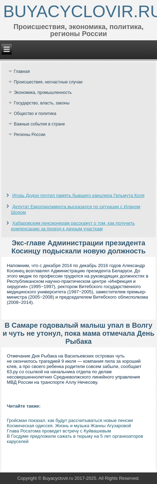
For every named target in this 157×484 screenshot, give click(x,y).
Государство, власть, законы (41, 103)
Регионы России (29, 134)
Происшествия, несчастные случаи (48, 82)
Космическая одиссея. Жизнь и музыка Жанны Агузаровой (69, 425)
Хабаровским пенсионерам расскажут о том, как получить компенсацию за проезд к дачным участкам (73, 225)
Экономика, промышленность (43, 92)
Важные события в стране (39, 124)
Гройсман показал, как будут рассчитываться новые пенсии (70, 420)
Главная (22, 71)
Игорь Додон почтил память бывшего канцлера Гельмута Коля (78, 195)
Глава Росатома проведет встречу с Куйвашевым (59, 431)
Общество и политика (35, 113)
